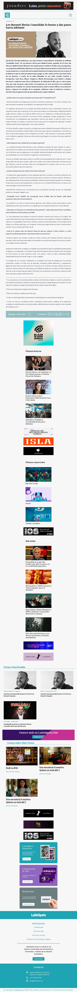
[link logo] (7, 15)
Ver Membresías (28, 904)
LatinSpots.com (19, 990)
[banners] (38, 6)
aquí (36, 289)
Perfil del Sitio (38, 931)
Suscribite (27, 859)
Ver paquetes (28, 881)
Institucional (38, 927)
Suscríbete (38, 959)
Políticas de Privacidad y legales (38, 939)
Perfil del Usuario (38, 935)
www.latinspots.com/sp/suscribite (26, 304)
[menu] (70, 15)
